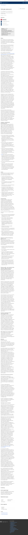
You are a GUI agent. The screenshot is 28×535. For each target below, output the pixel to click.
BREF (2, 154)
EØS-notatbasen (22, 8)
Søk (23, 2)
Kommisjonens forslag (4, 512)
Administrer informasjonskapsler (12, 527)
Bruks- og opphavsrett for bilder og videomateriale (14, 530)
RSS (10, 532)
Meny (26, 2)
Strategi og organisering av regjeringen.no (13, 522)
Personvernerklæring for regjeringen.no (13, 526)
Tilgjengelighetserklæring (13, 528)
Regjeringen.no (5, 2)
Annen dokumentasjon (4, 514)
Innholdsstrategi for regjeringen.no (12, 524)
